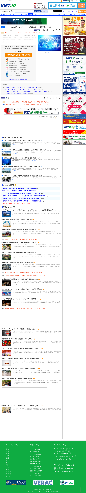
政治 (50, 14)
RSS (51, 489)
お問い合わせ (62, 465)
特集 (64, 14)
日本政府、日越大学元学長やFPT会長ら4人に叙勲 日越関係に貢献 (20, 358)
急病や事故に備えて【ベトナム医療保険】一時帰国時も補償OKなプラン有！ (27, 104)
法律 (59, 14)
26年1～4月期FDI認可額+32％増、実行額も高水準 (15, 219)
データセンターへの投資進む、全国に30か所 (16, 93)
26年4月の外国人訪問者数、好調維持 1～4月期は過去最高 (18, 229)
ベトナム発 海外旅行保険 (62, 451)
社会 (21, 14)
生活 (40, 14)
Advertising (69, 468)
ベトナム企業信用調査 (62, 454)
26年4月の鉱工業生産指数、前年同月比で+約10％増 (15, 262)
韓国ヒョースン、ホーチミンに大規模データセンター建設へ (20, 89)
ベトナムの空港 (34, 473)
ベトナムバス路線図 (35, 475)
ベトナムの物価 (34, 456)
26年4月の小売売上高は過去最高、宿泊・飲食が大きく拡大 (17, 242)
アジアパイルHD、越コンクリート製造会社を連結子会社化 (17, 329)
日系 (26, 14)
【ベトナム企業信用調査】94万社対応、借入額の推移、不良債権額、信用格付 (27, 102)
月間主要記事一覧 (35, 463)
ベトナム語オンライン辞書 (63, 459)
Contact (71, 465)
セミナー (15, 14)
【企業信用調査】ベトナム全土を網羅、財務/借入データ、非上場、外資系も (26, 308)
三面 (35, 14)
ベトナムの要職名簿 (35, 466)
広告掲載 (60, 468)
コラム (8, 476)
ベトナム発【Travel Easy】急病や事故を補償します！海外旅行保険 (23, 272)
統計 (54, 14)
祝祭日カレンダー (35, 459)
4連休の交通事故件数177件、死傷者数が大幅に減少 (15, 378)
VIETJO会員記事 (8, 185)
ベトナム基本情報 (35, 449)
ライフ (9, 14)
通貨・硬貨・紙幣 (35, 468)
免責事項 (57, 117)
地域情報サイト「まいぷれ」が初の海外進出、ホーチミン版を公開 (20, 406)
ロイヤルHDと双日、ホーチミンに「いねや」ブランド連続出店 (19, 299)
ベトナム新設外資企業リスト (64, 456)
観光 (45, 14)
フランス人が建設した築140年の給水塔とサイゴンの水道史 (17, 252)
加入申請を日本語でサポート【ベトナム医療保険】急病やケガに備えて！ (25, 275)
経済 (30, 14)
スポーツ (76, 14)
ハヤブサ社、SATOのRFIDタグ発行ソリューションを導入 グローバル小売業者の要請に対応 (27, 210)
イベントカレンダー (35, 461)
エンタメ (70, 14)
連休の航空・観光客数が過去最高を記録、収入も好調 (16, 339)
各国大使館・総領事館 (36, 471)
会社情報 (3, 14)
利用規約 (52, 117)
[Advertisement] (30, 128)
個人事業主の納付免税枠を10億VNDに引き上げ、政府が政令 (18, 279)
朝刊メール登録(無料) (65, 471)
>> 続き (15, 144)
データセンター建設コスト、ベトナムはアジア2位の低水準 (20, 87)
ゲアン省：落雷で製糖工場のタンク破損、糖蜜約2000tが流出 (18, 368)
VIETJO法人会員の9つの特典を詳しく (18, 79)
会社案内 (47, 489)
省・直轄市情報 (34, 452)
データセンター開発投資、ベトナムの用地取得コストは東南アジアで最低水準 (25, 91)
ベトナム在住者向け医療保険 (63, 449)
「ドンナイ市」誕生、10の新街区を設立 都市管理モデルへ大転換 (20, 349)
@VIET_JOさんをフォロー (70, 11)
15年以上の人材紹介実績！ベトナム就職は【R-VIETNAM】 (21, 239)
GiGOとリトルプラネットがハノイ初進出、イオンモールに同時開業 (20, 289)
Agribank (35, 8)
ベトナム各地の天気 (35, 454)
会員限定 (82, 14)
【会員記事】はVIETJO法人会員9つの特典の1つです (15, 203)
